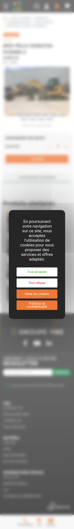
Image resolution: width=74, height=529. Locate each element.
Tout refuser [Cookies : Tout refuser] (36, 283)
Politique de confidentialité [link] (37, 305)
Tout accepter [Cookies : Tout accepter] (37, 272)
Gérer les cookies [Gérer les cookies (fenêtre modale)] (37, 294)
